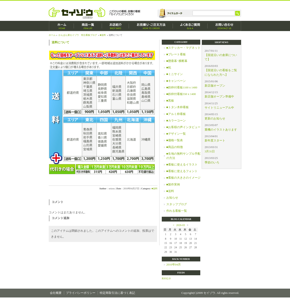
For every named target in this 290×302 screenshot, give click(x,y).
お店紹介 (115, 26)
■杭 (168, 67)
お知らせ (172, 197)
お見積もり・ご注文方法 (151, 26)
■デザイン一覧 (176, 133)
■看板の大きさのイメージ (183, 177)
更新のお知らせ (215, 118)
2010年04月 (173, 264)
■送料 (103, 35)
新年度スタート (215, 140)
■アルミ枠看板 (176, 114)
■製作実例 (173, 184)
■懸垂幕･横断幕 (176, 61)
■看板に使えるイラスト (182, 164)
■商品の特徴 (174, 147)
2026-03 (180, 225)
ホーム (61, 26)
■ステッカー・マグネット (183, 47)
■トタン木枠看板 (177, 107)
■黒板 (170, 100)
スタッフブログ (176, 204)
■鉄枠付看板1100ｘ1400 (181, 87)
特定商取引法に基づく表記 (117, 293)
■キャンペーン (176, 81)
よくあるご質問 (190, 26)
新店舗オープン (215, 85)
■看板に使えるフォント (182, 171)
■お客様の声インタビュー (183, 127)
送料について (60, 42)
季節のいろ (212, 162)
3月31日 (210, 151)
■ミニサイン (174, 74)
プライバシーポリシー (80, 293)
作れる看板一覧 (176, 210)
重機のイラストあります (221, 129)
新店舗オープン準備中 (219, 96)
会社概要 (56, 293)
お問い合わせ (224, 26)
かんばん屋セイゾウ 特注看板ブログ (77, 35)
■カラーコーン (176, 120)
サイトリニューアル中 (219, 107)
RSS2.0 (166, 278)
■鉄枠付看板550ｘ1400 (181, 94)
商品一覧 (88, 26)
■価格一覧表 (174, 140)
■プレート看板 (176, 54)
